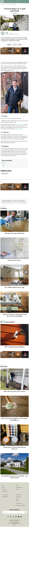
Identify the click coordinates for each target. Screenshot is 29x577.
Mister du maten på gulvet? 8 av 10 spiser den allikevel (14, 419)
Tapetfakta (17, 500)
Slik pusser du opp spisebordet (14, 233)
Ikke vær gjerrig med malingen (14, 347)
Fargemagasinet (18, 494)
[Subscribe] (25, 512)
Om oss (3, 485)
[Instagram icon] (10, 516)
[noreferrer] (18, 516)
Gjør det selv (7, 4)
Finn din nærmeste (5, 494)
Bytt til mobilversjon (19, 503)
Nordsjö (3, 162)
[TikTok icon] (13, 516)
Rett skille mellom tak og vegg (14, 287)
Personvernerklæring (19, 487)
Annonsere (17, 489)
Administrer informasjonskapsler (21, 505)
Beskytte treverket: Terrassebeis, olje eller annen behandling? (14, 315)
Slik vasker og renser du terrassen (14, 391)
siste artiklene (16, 202)
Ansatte (3, 487)
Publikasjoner (4, 489)
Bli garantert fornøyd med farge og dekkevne (14, 448)
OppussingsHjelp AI (5, 496)
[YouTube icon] (21, 516)
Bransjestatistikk (18, 496)
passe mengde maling (19, 124)
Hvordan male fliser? (14, 260)
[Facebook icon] (8, 516)
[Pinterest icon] (16, 516)
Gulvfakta (17, 498)
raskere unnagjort (18, 128)
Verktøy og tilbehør (13, 4)
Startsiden (2, 4)
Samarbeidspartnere (5, 491)
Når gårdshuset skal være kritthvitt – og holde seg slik (14, 477)
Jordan (3, 165)
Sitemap (17, 485)
